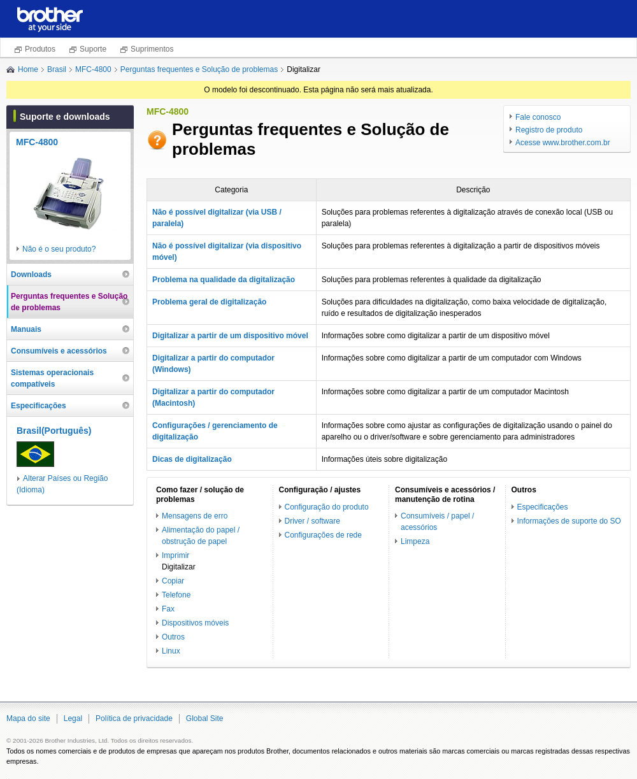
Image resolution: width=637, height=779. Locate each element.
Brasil (56, 69)
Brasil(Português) (54, 430)
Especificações (542, 507)
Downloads (31, 274)
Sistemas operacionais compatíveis (52, 378)
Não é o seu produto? (59, 249)
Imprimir (175, 555)
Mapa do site (28, 718)
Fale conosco (538, 117)
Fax (168, 608)
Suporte (93, 49)
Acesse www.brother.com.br (562, 142)
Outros (173, 636)
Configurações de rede (323, 535)
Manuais (26, 329)
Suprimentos (152, 49)
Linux (171, 651)
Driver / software (312, 521)
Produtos (40, 49)
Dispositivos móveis (195, 622)
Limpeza (415, 541)
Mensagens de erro (194, 515)
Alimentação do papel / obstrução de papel (201, 535)
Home (28, 69)
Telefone (176, 594)
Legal (73, 718)
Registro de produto (548, 129)
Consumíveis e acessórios (59, 351)
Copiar (173, 580)
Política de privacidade (134, 718)
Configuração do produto (327, 507)
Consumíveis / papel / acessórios (437, 521)
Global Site (205, 718)
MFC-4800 (93, 69)
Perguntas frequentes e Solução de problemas (199, 69)
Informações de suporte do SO (569, 521)
